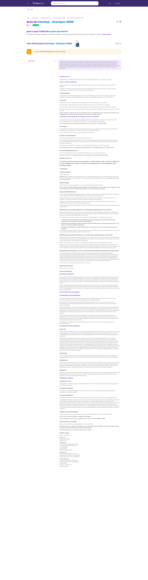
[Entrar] (117, 3)
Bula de (50, 22)
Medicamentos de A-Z (46, 17)
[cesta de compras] (109, 3)
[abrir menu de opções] (28, 3)
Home (28, 17)
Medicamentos (35, 17)
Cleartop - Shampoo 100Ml (59, 17)
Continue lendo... (106, 34)
